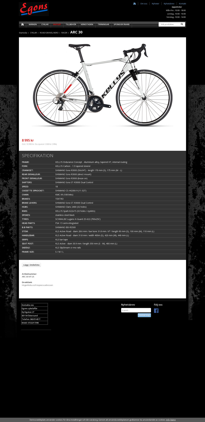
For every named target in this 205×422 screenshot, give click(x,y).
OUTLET (57, 24)
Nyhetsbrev (169, 3)
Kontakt (182, 3)
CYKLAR (44, 24)
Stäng (172, 419)
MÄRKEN (33, 24)
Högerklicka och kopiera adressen (37, 285)
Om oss (143, 3)
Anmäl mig (144, 315)
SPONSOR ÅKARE (122, 24)
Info (168, 419)
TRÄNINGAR (103, 24)
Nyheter (155, 3)
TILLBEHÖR (71, 24)
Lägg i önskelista (31, 264)
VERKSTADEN (87, 24)
